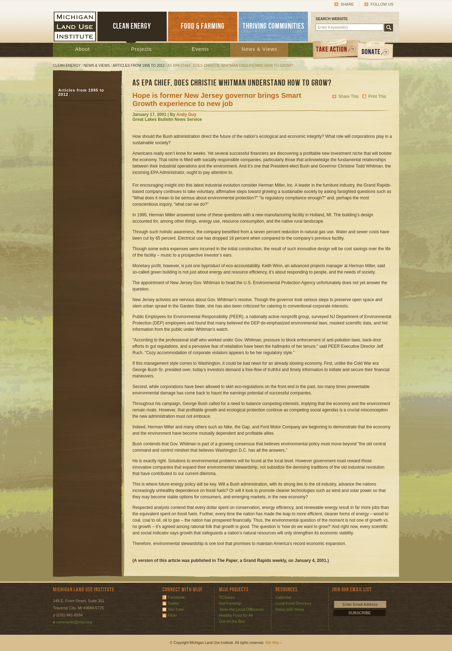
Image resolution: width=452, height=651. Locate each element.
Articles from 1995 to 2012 (139, 66)
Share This (348, 96)
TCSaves (227, 597)
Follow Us (381, 4)
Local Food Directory (293, 603)
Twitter (173, 603)
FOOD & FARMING (203, 26)
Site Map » (273, 643)
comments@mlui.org (74, 622)
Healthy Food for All (236, 615)
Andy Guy (186, 114)
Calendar (283, 597)
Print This (377, 96)
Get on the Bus (232, 621)
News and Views (289, 609)
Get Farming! (230, 603)
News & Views (259, 49)
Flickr (172, 615)
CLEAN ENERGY (132, 26)
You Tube (176, 609)
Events (200, 49)
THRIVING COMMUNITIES (273, 26)
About (82, 49)
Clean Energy (67, 66)
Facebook (176, 597)
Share (347, 4)
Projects (141, 49)
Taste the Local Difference (241, 609)
